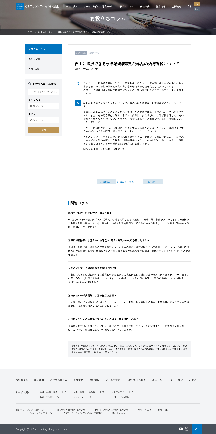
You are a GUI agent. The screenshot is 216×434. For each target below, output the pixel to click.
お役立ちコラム (126, 6)
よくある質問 (113, 380)
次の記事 (152, 182)
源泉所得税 (94, 53)
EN (196, 9)
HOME (30, 32)
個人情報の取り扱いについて (70, 410)
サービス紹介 (90, 6)
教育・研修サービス (50, 397)
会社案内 (145, 6)
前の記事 (107, 182)
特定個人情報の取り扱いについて (111, 410)
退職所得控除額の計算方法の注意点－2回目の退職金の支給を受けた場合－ (109, 240)
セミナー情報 (175, 380)
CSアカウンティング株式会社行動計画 (83, 413)
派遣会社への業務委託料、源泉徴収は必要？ (92, 295)
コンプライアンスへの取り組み (31, 410)
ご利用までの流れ (120, 397)
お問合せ (176, 6)
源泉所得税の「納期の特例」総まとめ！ (90, 213)
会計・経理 (34, 59)
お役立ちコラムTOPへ (129, 182)
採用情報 (161, 6)
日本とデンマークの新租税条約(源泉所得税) (92, 268)
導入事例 (107, 6)
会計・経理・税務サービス (53, 392)
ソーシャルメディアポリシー (39, 413)
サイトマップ (118, 413)
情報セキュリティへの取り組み (153, 410)
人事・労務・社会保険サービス (88, 392)
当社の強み (72, 6)
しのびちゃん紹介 (136, 380)
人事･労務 (33, 69)
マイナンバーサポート (84, 397)
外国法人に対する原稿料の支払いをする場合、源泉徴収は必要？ (103, 319)
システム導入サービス (122, 392)
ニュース (157, 380)
